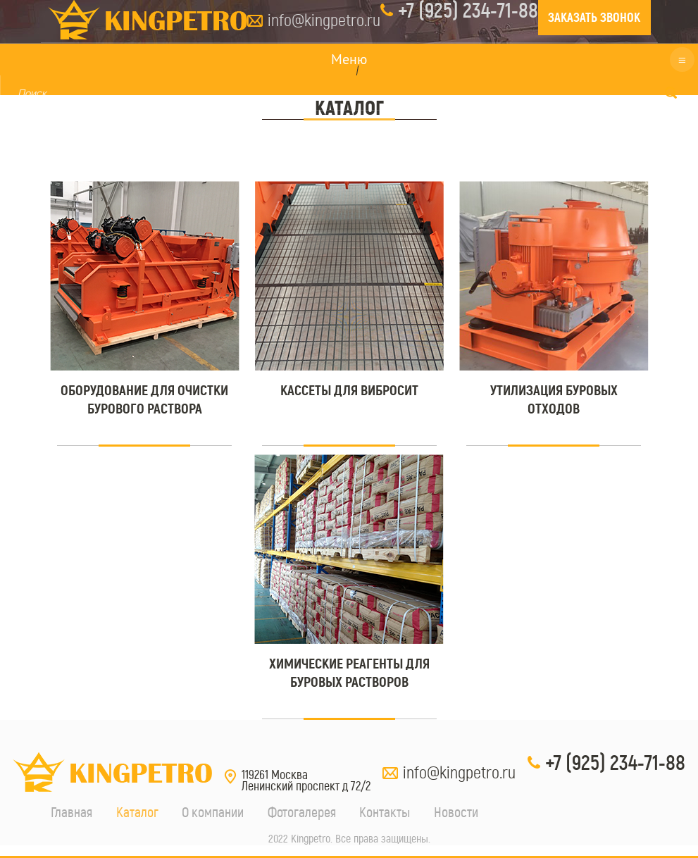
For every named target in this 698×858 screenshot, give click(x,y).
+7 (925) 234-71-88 (615, 763)
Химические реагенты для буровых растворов (349, 672)
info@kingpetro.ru (324, 20)
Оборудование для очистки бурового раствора (144, 399)
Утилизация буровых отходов (554, 399)
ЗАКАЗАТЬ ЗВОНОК (594, 17)
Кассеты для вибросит (349, 390)
